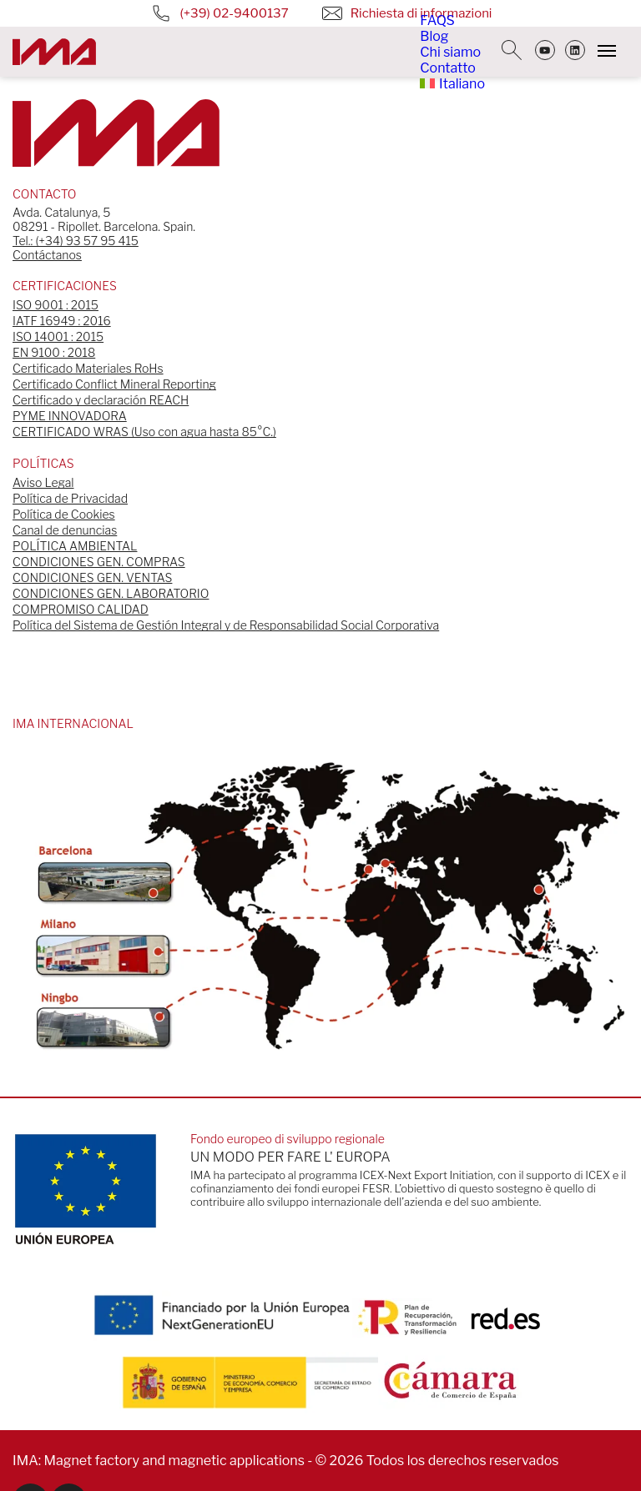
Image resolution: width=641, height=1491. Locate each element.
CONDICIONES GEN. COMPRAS (99, 562)
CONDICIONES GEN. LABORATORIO (111, 593)
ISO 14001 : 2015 (58, 336)
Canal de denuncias (65, 530)
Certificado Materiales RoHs (88, 368)
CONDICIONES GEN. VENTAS (92, 577)
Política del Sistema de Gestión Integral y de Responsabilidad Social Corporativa (226, 625)
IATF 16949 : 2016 (62, 321)
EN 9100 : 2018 (54, 352)
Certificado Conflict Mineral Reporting (114, 384)
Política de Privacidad (70, 498)
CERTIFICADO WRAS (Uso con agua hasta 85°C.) (144, 431)
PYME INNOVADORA (70, 416)
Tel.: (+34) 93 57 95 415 (76, 240)
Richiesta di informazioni (393, 13)
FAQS (437, 20)
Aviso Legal (43, 482)
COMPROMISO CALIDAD (81, 609)
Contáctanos (47, 255)
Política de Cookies (64, 514)
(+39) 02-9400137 (206, 13)
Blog (434, 36)
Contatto (448, 68)
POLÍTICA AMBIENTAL (75, 546)
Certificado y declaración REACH (101, 400)
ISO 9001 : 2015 (55, 305)
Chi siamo (450, 52)
